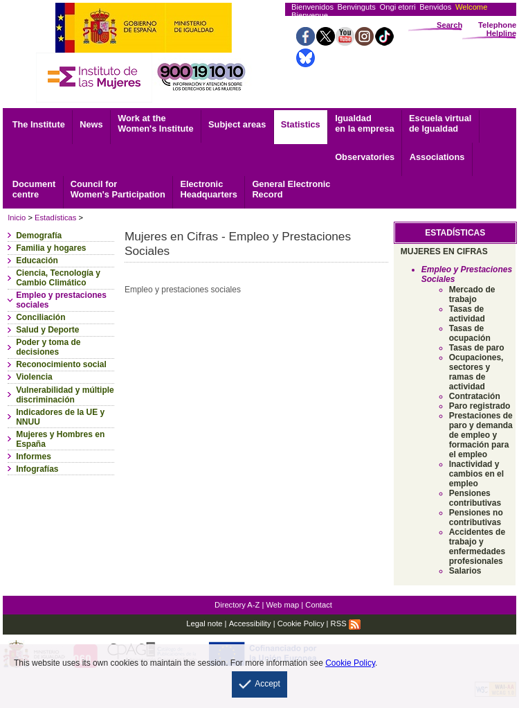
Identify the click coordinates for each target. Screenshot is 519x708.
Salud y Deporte (47, 330)
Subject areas (237, 124)
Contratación (474, 396)
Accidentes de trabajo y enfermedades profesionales (477, 546)
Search (449, 25)
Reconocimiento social (61, 364)
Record (291, 189)
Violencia (34, 377)
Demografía (39, 235)
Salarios (465, 571)
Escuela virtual (440, 123)
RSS (346, 623)
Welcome (471, 7)
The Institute (38, 124)
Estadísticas (55, 217)
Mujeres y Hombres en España (60, 439)
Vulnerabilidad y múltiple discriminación (65, 395)
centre (34, 189)
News (91, 124)
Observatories (364, 157)
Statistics (300, 124)
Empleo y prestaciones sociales (61, 300)
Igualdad (364, 123)
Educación (37, 260)
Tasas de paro (476, 348)
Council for (118, 189)
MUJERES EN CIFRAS (444, 251)
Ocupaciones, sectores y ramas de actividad (476, 372)
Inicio (17, 217)
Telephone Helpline (497, 29)
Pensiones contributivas (475, 498)
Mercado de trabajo (472, 294)
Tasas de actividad (467, 314)
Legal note (204, 623)
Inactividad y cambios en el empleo (476, 473)
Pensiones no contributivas (476, 517)
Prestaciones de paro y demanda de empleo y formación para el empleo (481, 435)
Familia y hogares (51, 248)
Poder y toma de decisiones (48, 347)
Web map (283, 605)
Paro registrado (480, 406)
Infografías (37, 469)
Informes (33, 456)
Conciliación (40, 317)
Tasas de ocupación (470, 333)
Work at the (155, 123)
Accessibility (250, 623)
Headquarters (208, 189)
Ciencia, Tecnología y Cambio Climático (58, 277)
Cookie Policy (301, 623)
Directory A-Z (237, 605)
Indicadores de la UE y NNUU (60, 417)
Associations (437, 157)
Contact (318, 605)
